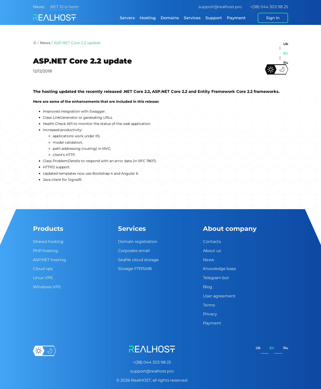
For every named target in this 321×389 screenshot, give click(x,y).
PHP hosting (45, 250)
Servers (127, 18)
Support (213, 18)
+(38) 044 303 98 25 (269, 6)
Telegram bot (216, 277)
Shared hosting (48, 241)
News (45, 42)
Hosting (148, 18)
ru (285, 62)
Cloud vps (43, 268)
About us (212, 250)
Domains (170, 18)
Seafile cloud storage (138, 259)
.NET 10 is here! (64, 6)
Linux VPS (43, 277)
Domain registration (137, 241)
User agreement (219, 296)
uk (285, 44)
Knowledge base (219, 268)
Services (192, 18)
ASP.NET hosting (49, 259)
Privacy (210, 314)
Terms (209, 305)
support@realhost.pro (220, 6)
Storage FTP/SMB (135, 268)
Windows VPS (47, 287)
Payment (236, 18)
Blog (207, 287)
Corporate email (134, 250)
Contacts (212, 241)
